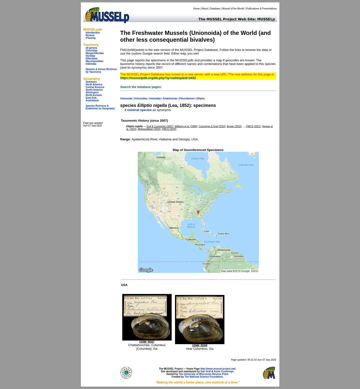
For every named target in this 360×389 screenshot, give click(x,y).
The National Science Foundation (203, 376)
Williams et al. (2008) (186, 126)
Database (215, 8)
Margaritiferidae (95, 53)
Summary (91, 81)
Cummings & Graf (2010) (212, 126)
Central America (95, 87)
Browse (90, 35)
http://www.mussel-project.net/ (218, 368)
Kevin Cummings (224, 371)
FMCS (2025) (169, 129)
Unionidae (91, 50)
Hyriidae (90, 56)
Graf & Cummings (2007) (159, 126)
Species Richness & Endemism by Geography (100, 107)
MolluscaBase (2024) (149, 129)
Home (196, 8)
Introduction (93, 32)
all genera (91, 48)
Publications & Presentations (261, 8)
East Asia (91, 97)
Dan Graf (205, 371)
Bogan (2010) (234, 126)
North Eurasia (94, 95)
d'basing (91, 38)
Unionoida (126, 98)
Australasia (92, 100)
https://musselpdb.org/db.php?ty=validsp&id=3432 (158, 78)
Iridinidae (91, 64)
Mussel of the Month (233, 8)
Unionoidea (140, 98)
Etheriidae (91, 58)
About (205, 8)
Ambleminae (170, 98)
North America (94, 84)
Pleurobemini (186, 98)
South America (94, 89)
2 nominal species (138, 110)
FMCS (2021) (253, 126)
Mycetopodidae (94, 61)
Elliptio (201, 98)
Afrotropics (92, 92)
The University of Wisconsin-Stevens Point (203, 374)
